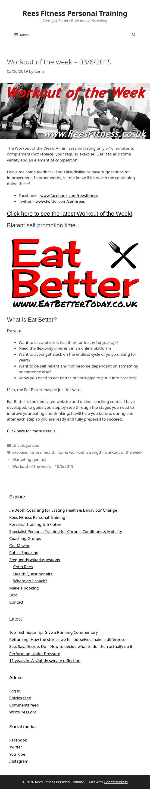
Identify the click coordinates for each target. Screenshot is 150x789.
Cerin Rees (23, 566)
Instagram (18, 761)
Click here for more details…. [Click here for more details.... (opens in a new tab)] (33, 431)
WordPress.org (23, 712)
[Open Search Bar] (134, 34)
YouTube (17, 754)
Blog (13, 595)
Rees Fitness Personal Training (75, 13)
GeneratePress (116, 781)
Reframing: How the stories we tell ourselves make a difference (67, 639)
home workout (70, 452)
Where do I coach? (30, 580)
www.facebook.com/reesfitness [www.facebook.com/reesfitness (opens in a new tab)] (69, 195)
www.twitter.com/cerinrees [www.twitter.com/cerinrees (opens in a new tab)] (60, 201)
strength (94, 452)
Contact (16, 602)
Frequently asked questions (34, 559)
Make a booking (24, 588)
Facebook (18, 740)
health (49, 452)
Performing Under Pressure (34, 653)
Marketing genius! (29, 459)
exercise (19, 452)
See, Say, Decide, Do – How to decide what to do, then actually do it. (71, 646)
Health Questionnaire (33, 574)
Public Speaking (23, 552)
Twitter (15, 747)
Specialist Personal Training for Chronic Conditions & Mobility (65, 531)
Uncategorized (25, 445)
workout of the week (124, 452)
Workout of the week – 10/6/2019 (42, 466)
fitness (35, 452)
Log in (15, 691)
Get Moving (20, 545)
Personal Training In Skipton (35, 524)
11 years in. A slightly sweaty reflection (44, 660)
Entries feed (20, 697)
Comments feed (24, 705)
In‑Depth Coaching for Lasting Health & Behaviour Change (63, 510)
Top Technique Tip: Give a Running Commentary (53, 632)
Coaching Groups (25, 538)
